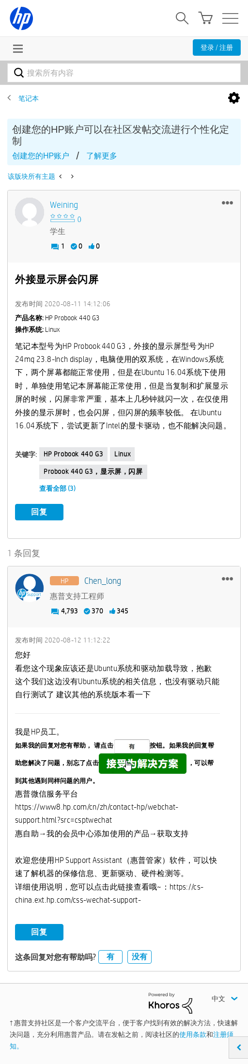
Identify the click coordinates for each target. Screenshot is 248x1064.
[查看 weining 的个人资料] (64, 205)
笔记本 (28, 98)
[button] (227, 202)
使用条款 (192, 1034)
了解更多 (101, 156)
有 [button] (110, 957)
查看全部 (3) (57, 488)
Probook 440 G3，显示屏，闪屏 (93, 471)
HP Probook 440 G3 (73, 454)
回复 (39, 512)
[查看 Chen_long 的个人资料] (102, 581)
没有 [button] (139, 957)
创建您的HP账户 (40, 156)
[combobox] (124, 72)
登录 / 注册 (217, 47)
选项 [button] (234, 98)
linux (122, 454)
